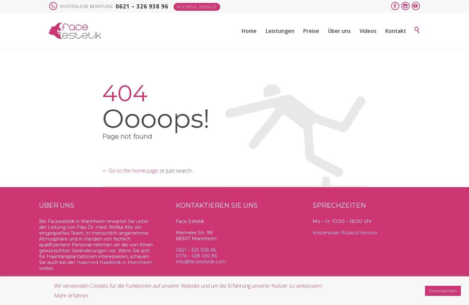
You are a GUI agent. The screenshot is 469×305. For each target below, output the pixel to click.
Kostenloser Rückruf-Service (345, 233)
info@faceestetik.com (201, 262)
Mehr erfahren (71, 295)
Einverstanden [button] (443, 291)
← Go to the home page (130, 170)
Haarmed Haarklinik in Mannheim (114, 262)
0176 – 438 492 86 (196, 256)
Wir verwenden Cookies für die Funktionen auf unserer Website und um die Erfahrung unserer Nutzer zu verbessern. (188, 285)
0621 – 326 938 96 (196, 250)
